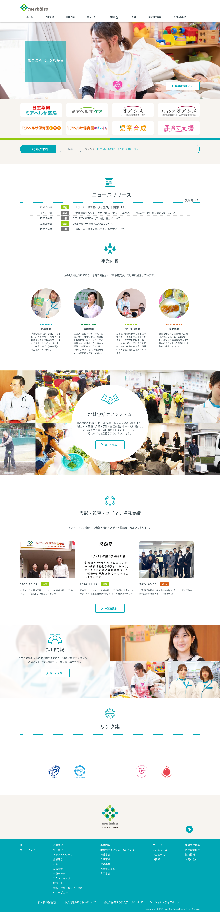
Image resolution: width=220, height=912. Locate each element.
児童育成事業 (107, 868)
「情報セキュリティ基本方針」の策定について (99, 229)
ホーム (29, 17)
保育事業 (105, 864)
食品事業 (174, 328)
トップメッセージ (63, 854)
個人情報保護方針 (48, 902)
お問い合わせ (180, 17)
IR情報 (113, 17)
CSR (134, 17)
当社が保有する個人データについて (123, 902)
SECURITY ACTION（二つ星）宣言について (96, 218)
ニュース (91, 17)
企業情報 (49, 17)
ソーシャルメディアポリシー (166, 902)
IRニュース (159, 854)
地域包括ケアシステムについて (117, 849)
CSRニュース (160, 849)
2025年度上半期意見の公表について (93, 223)
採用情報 (190, 854)
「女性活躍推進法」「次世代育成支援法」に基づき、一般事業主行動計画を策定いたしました (124, 212)
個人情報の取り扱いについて (81, 902)
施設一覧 (58, 883)
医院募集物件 (192, 849)
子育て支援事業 (131, 328)
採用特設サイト (182, 85)
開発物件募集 (154, 17)
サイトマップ (27, 849)
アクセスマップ (61, 878)
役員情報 (58, 868)
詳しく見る (109, 444)
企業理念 (58, 859)
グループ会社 (60, 892)
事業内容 (70, 17)
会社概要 (58, 849)
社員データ (59, 873)
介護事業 (89, 328)
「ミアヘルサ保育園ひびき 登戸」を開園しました (117, 149)
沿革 (55, 864)
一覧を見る (190, 200)
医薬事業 (46, 328)
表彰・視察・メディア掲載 (67, 887)
